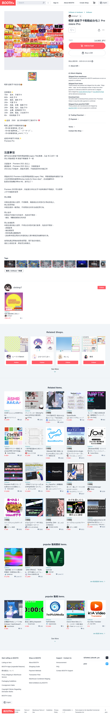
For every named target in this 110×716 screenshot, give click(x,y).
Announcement (61, 662)
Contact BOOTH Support (64, 670)
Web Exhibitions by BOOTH (38, 683)
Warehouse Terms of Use (38, 711)
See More (55, 371)
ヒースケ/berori (18, 357)
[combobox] (31, 2)
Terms (71, 127)
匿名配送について (8, 670)
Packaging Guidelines (9, 681)
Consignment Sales (8, 685)
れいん (66, 357)
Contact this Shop (75, 131)
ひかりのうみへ (44, 357)
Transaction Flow (34, 675)
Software (89, 12)
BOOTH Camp (6, 696)
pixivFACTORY (73, 108)
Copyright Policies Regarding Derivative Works (11, 690)
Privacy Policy (56, 711)
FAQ (57, 666)
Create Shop (84, 3)
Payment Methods (35, 670)
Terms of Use (26, 711)
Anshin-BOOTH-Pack (85, 92)
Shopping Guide (34, 666)
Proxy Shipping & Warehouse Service (11, 676)
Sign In (55, 3)
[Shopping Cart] (94, 3)
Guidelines (49, 710)
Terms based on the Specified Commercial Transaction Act (87, 711)
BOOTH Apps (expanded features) (13, 666)
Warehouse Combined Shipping (39, 679)
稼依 (91, 357)
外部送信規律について (68, 711)
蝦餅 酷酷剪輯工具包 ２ (12, 314)
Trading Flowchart (77, 115)
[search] (43, 2)
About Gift (74, 66)
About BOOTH (69, 3)
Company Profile (17, 711)
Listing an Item (6, 662)
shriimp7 (17, 287)
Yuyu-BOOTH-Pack (98, 92)
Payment (74, 119)
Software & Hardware (76, 12)
